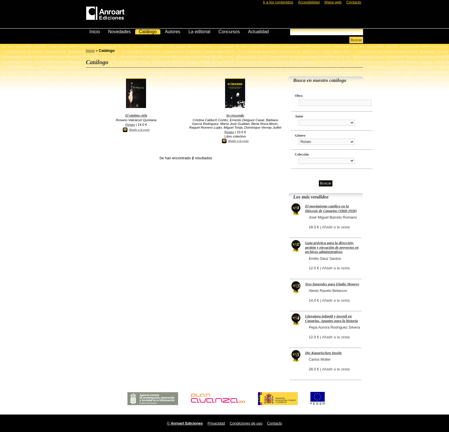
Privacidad (216, 423)
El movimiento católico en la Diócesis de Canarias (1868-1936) (331, 208)
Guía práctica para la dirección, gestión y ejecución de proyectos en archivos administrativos (332, 247)
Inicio (94, 31)
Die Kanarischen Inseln (323, 353)
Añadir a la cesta (139, 129)
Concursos (229, 31)
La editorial (199, 31)
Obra (299, 96)
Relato (130, 124)
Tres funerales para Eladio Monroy (332, 284)
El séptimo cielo (136, 115)
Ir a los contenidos (278, 2)
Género (300, 136)
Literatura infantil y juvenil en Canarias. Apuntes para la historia (331, 318)
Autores (172, 31)
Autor (299, 116)
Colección (302, 154)
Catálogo (148, 31)
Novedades (119, 31)
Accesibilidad (309, 2)
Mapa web (333, 2)
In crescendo (235, 115)
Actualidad (258, 31)
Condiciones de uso (246, 423)
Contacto (353, 2)
